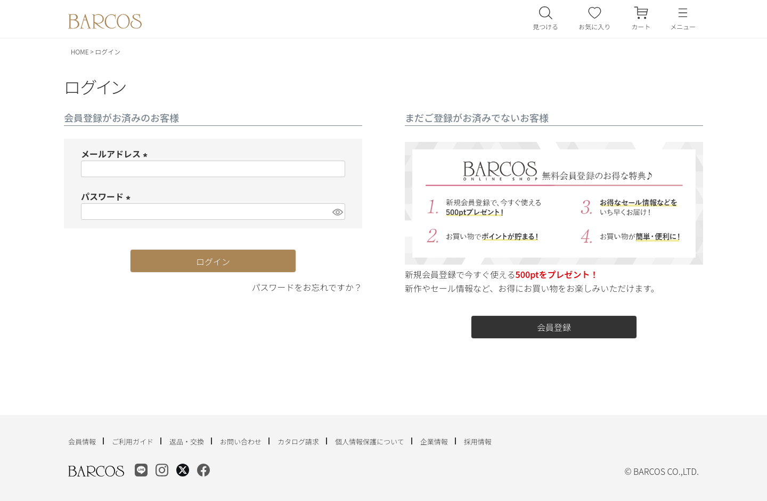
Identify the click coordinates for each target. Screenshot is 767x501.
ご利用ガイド (132, 441)
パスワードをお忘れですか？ (306, 287)
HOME (80, 51)
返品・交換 (186, 441)
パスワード (107, 196)
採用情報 (478, 441)
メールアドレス (116, 153)
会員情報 (82, 441)
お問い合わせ (241, 441)
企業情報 (434, 441)
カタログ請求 (298, 441)
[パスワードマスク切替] (337, 211)
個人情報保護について (369, 441)
